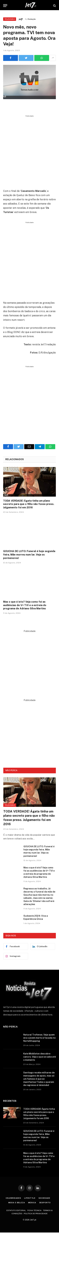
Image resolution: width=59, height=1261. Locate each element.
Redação (32, 19)
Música (32, 1202)
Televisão (9, 19)
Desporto (45, 1202)
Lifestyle (29, 1198)
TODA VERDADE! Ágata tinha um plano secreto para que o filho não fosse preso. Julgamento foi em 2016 (28, 504)
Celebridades (13, 1198)
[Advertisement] (29, 151)
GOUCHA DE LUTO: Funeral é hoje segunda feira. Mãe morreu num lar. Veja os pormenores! (29, 555)
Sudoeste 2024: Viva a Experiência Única (35, 917)
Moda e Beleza (16, 1202)
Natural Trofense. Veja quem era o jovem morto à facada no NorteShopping (39, 1037)
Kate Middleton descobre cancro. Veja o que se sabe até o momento (39, 1056)
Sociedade (44, 1198)
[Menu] (5, 5)
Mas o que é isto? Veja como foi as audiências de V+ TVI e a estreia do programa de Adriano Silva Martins (24, 605)
